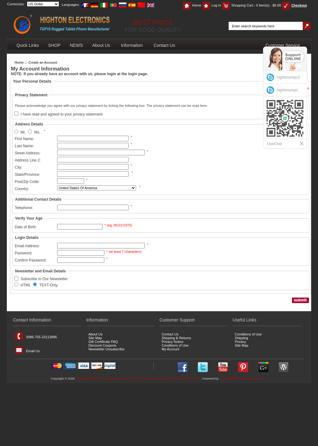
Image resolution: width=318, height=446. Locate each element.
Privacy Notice (172, 342)
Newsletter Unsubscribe (107, 349)
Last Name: (24, 146)
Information (132, 45)
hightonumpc (287, 90)
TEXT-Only (48, 285)
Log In (211, 5)
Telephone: (24, 208)
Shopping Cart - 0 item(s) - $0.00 (251, 5)
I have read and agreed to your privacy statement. (61, 114)
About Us (101, 45)
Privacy (240, 342)
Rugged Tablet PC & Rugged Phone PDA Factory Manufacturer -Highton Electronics (138, 378)
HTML (25, 285)
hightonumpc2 (288, 77)
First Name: (24, 139)
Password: (23, 253)
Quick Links (27, 45)
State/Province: (27, 174)
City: (18, 167)
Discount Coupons (102, 345)
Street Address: (27, 153)
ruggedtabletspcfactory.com (241, 378)
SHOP (54, 45)
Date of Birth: (26, 227)
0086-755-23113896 (36, 336)
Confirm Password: (30, 260)
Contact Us (164, 45)
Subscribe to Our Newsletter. (44, 279)
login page (137, 74)
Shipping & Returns (176, 338)
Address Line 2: (28, 160)
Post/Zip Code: (27, 182)
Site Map (95, 338)
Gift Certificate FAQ (103, 342)
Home (192, 5)
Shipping (241, 338)
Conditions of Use (175, 345)
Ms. (37, 132)
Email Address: (27, 246)
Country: (22, 189)
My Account (170, 349)
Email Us (27, 350)
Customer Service (283, 45)
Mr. (23, 132)
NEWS (76, 45)
